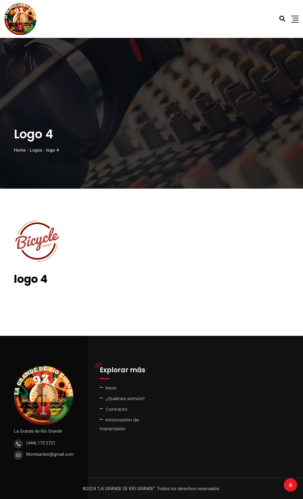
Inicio (111, 388)
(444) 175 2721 (40, 443)
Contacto (117, 409)
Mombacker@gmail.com (50, 454)
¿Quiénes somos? (125, 398)
